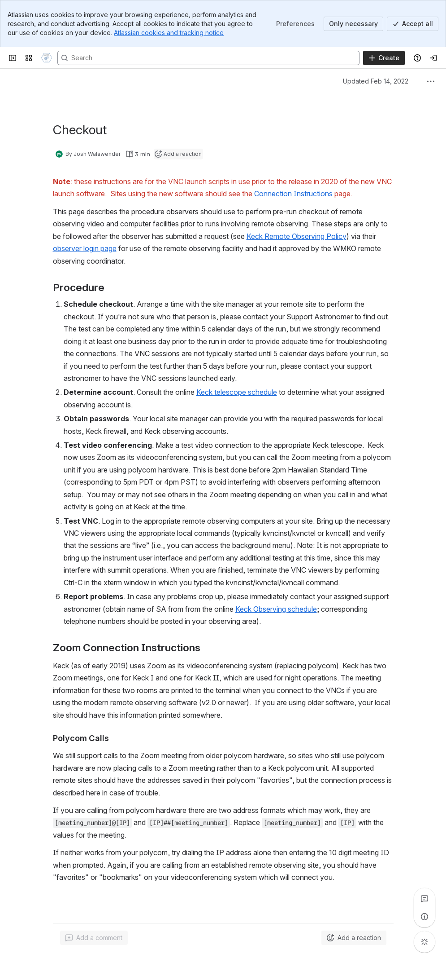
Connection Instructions (293, 193)
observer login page (85, 248)
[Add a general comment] (94, 938)
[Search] (208, 58)
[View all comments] (424, 899)
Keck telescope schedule (236, 392)
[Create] (384, 58)
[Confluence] (46, 58)
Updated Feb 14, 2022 (375, 81)
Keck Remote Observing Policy (296, 236)
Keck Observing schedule (276, 609)
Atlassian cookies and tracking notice (169, 32)
